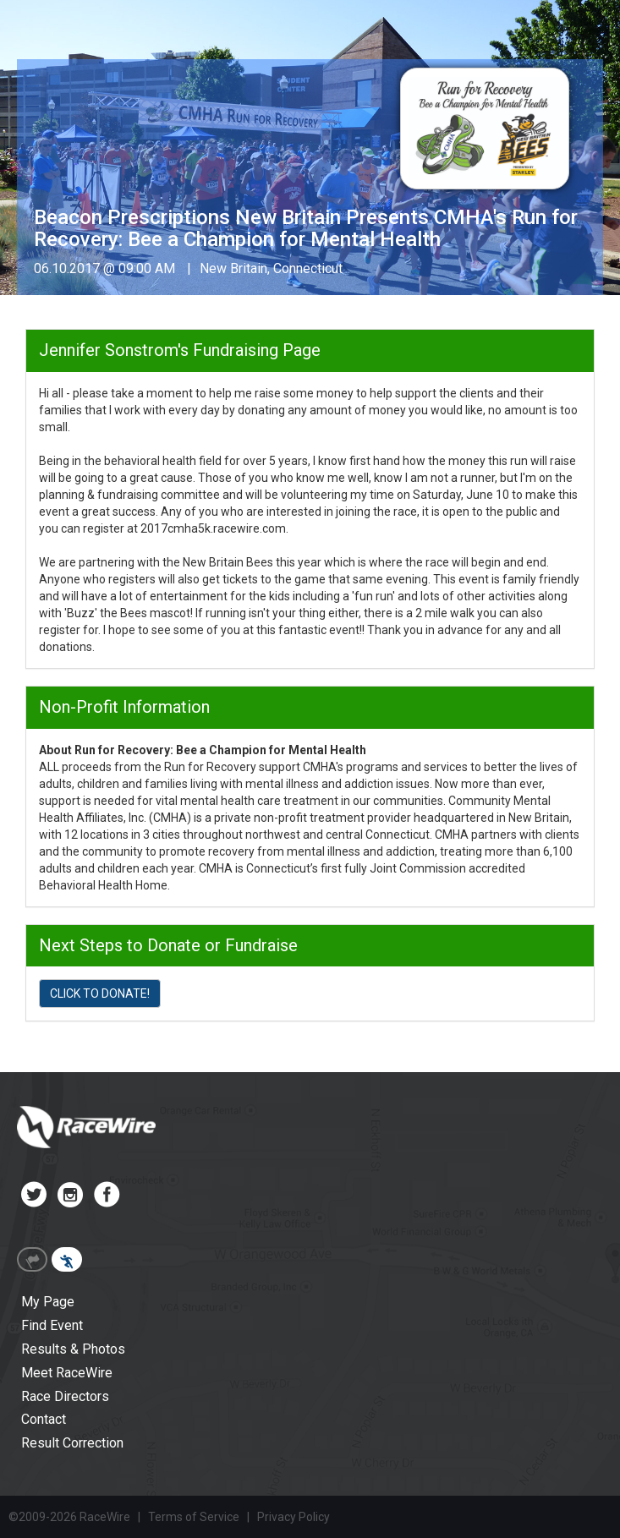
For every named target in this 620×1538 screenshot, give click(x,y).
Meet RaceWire (66, 1373)
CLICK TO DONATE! (100, 993)
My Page (47, 1302)
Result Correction (72, 1443)
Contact (43, 1419)
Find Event (52, 1325)
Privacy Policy (293, 1517)
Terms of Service (193, 1517)
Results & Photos (73, 1349)
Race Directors (65, 1396)
